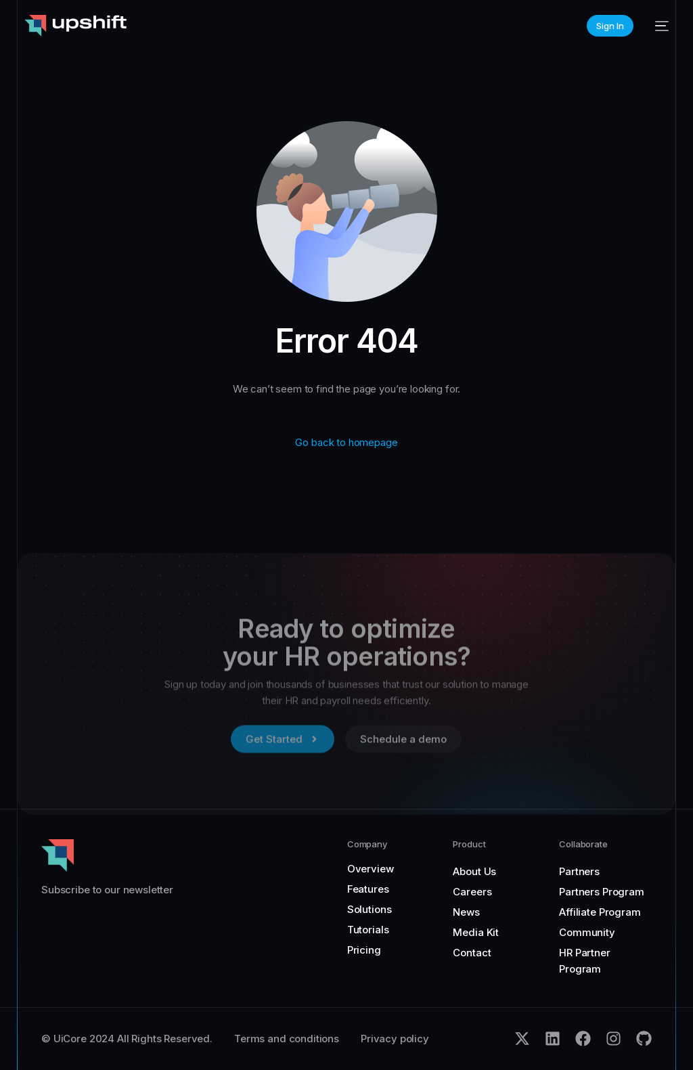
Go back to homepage (346, 442)
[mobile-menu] (658, 26)
